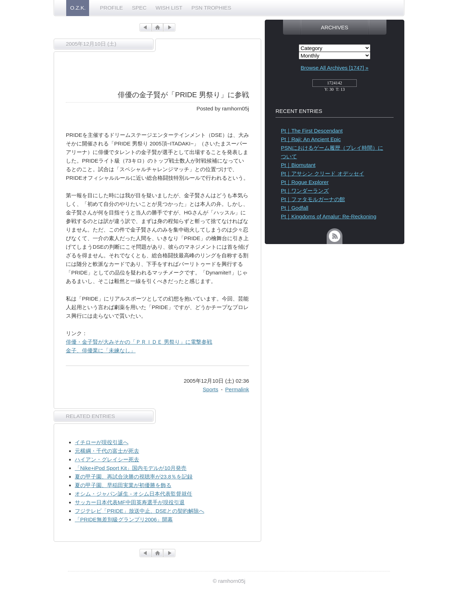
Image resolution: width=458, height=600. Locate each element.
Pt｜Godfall (294, 208)
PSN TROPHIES (211, 8)
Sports (210, 389)
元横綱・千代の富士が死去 (107, 451)
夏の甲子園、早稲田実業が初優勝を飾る (123, 485)
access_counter (335, 85)
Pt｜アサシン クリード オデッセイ (322, 173)
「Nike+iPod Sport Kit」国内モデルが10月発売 (130, 468)
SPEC (139, 8)
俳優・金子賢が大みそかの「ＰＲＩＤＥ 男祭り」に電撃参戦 (139, 342)
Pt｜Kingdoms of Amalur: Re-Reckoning (328, 216)
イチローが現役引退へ (101, 442)
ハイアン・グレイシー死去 (107, 459)
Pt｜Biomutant (298, 165)
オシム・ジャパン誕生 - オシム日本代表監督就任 (133, 494)
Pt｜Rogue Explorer (304, 182)
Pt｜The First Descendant (312, 131)
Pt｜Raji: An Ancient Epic (311, 139)
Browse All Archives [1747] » (334, 68)
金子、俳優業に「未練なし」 (101, 350)
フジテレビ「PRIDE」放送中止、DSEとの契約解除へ (139, 511)
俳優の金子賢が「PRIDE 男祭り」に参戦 (183, 95)
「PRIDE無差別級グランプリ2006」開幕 (124, 519)
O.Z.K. (78, 8)
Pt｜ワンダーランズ (305, 191)
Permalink (237, 389)
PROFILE (111, 8)
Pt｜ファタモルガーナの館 (313, 199)
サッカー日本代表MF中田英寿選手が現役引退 (130, 502)
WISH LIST (169, 8)
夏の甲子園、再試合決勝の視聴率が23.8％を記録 (134, 476)
